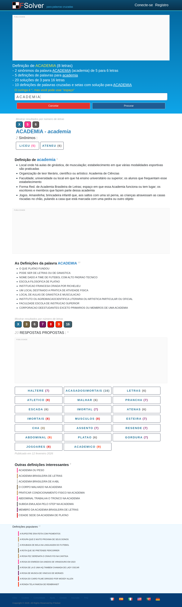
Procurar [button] (129, 105)
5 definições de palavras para (46, 75)
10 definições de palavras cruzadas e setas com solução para (73, 85)
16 (68, 324)
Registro (161, 5)
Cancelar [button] (53, 105)
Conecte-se (144, 5)
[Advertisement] (91, 38)
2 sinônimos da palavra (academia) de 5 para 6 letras (66, 70)
